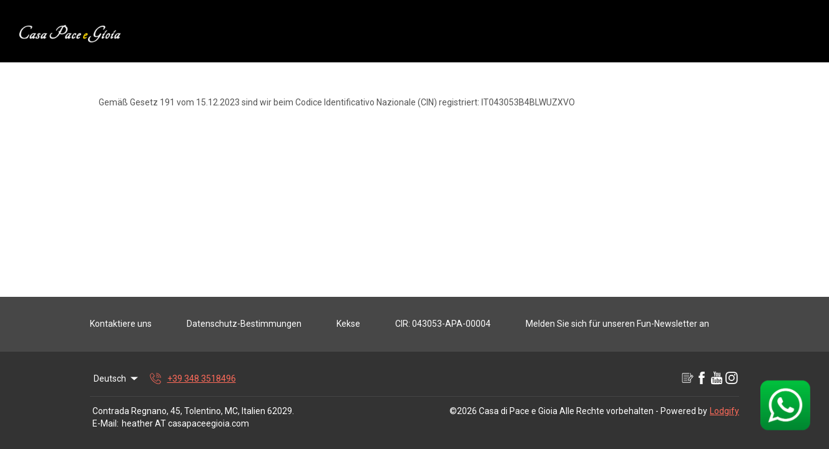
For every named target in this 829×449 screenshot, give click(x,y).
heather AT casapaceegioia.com (185, 423)
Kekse (348, 324)
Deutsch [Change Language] (117, 378)
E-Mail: (105, 423)
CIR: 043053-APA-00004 (443, 324)
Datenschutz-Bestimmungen (244, 324)
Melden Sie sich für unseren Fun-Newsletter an (617, 324)
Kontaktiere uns (121, 324)
